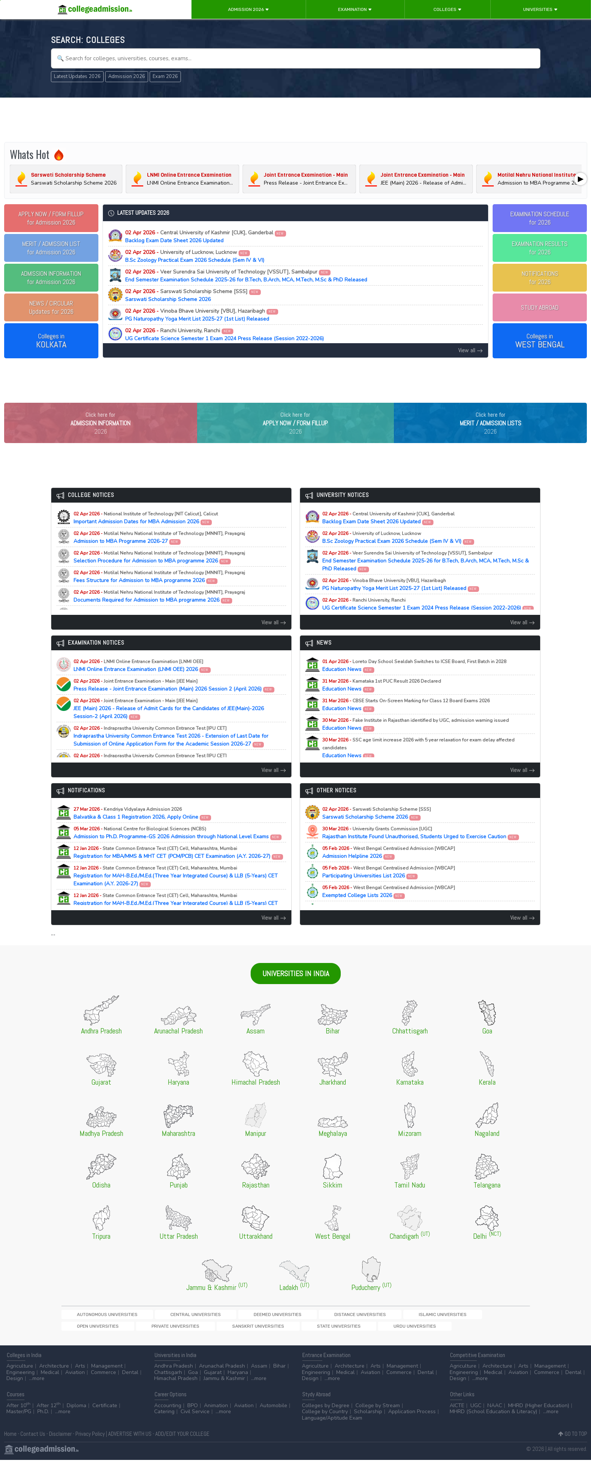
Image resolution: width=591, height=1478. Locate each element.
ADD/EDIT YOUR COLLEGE (182, 1451)
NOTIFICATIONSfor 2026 (540, 277)
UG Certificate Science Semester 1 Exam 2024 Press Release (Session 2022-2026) (224, 334)
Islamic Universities (324, 1330)
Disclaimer (60, 1451)
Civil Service (195, 1429)
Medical (50, 1390)
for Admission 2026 (51, 218)
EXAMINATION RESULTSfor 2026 (540, 248)
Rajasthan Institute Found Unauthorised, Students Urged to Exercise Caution (420, 848)
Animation (216, 1423)
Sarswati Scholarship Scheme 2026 (193, 295)
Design (14, 1396)
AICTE (457, 1423)
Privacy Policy (90, 1451)
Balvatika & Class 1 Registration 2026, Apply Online (142, 829)
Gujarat (213, 1390)
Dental (130, 1390)
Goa (193, 1390)
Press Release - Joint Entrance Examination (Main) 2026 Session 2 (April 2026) (174, 701)
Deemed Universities (211, 1330)
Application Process (412, 1429)
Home (10, 1451)
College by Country (325, 1429)
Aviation (75, 1390)
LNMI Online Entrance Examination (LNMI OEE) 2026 (142, 681)
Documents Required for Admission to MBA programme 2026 (159, 612)
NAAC (494, 1423)
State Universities (85, 1342)
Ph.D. (43, 1429)
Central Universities (155, 1330)
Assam (259, 1384)
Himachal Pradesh (176, 1396)
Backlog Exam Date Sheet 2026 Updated (205, 236)
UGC (475, 1423)
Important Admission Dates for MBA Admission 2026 (145, 533)
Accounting (167, 1423)
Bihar (279, 1384)
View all (470, 350)
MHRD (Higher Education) (538, 1423)
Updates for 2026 (51, 307)
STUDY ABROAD (540, 307)
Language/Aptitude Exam (332, 1436)
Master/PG (18, 1429)
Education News (414, 681)
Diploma (76, 1423)
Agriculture (19, 1384)
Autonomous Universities (93, 1330)
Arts (80, 1384)
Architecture (54, 1384)
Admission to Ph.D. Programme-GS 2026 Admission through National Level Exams (177, 848)
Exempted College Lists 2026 (388, 907)
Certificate (104, 1423)
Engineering (20, 1390)
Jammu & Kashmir (224, 1396)
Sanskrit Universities (483, 1330)
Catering (164, 1429)
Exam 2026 (165, 76)
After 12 (49, 1423)
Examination (355, 9)
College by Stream (377, 1423)
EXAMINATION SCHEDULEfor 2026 (539, 218)
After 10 (18, 1423)
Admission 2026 (248, 9)
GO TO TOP (572, 1451)
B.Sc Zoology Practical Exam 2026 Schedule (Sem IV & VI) (194, 256)
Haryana (238, 1390)
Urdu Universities (135, 1342)
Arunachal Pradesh (222, 1384)
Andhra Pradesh (173, 1384)
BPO (192, 1423)
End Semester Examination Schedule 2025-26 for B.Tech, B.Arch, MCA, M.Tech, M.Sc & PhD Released (246, 275)
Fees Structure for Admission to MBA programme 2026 (159, 592)
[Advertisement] (295, 120)
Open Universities (375, 1330)
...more (36, 1396)
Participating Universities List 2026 (388, 887)
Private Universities (427, 1330)
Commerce (103, 1390)
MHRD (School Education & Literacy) (493, 1429)
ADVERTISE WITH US (130, 1451)
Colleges (447, 9)
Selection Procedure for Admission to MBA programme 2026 (159, 573)
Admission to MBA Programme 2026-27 (159, 553)
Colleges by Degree (325, 1423)
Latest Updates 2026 (77, 76)
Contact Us (32, 1451)
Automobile (273, 1423)
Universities (540, 9)
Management (106, 1384)
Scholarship (368, 1429)
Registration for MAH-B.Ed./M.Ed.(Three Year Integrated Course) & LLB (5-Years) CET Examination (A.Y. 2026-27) (175, 891)
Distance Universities (268, 1330)
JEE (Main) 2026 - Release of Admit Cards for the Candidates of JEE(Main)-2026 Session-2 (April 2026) (168, 724)
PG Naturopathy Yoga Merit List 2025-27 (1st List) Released (201, 315)
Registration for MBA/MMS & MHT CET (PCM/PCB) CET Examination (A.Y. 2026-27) (178, 868)
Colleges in (51, 341)
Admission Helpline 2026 (388, 868)
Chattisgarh (168, 1390)
